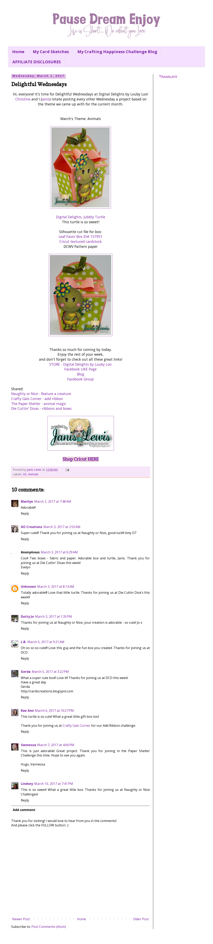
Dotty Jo (27, 616)
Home (18, 51)
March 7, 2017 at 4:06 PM (55, 745)
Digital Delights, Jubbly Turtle (80, 216)
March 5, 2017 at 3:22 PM (50, 671)
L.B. (23, 642)
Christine (22, 99)
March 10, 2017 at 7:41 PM (53, 783)
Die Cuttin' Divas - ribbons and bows (41, 408)
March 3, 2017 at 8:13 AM (55, 586)
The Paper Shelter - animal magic (38, 403)
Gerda (26, 671)
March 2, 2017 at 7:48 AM (52, 501)
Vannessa (28, 745)
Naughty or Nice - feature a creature (41, 393)
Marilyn (27, 501)
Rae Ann (27, 710)
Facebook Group (80, 379)
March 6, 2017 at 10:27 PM (54, 710)
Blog (80, 374)
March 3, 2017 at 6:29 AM (59, 552)
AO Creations (31, 527)
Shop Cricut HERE (81, 459)
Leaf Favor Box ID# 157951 (80, 236)
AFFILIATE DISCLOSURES (36, 62)
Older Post (141, 919)
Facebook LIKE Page (80, 369)
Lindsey (27, 783)
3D (25, 474)
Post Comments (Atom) (48, 926)
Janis (46, 99)
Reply (25, 513)
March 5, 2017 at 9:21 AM (45, 642)
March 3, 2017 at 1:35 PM (53, 616)
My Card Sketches (51, 51)
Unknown (28, 586)
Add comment (24, 810)
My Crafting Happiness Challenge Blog (117, 51)
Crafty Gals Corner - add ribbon (37, 398)
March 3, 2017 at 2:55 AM (61, 527)
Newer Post (21, 919)
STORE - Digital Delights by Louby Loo (80, 364)
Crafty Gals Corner (76, 725)
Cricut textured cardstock (80, 241)
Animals (33, 474)
